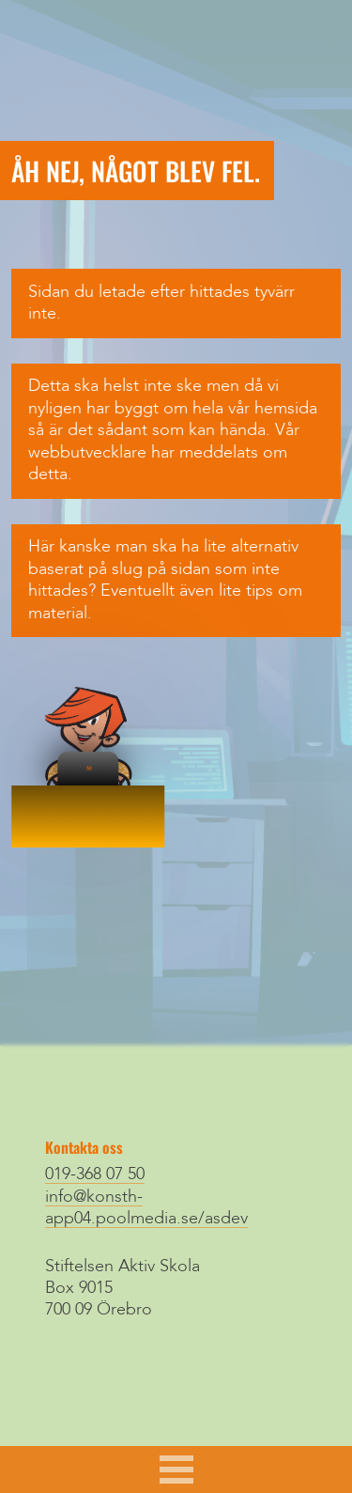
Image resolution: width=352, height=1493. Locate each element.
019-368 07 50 (95, 1174)
